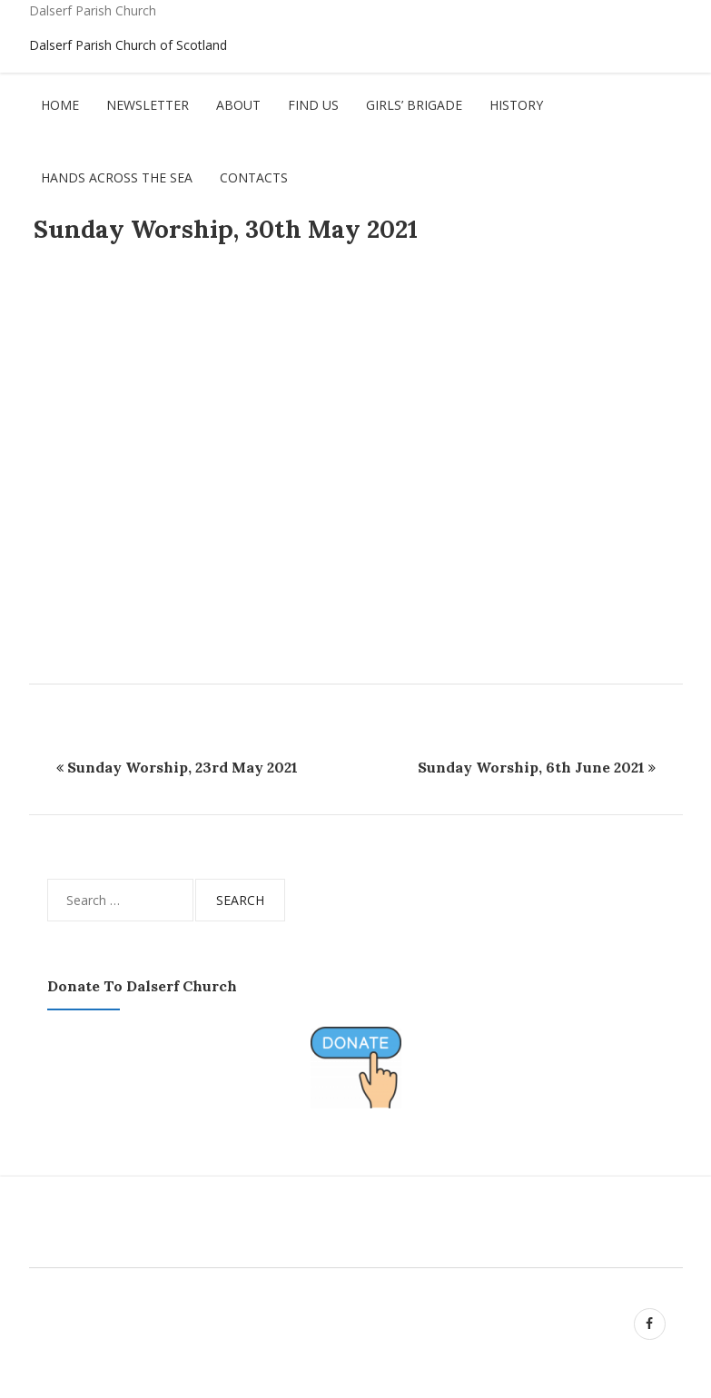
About (238, 104)
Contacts (254, 177)
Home (60, 104)
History (516, 104)
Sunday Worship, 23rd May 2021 (182, 767)
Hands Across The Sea (117, 177)
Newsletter (147, 104)
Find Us (313, 104)
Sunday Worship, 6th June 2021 (531, 767)
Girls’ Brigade (414, 104)
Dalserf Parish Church (92, 10)
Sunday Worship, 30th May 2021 (226, 228)
